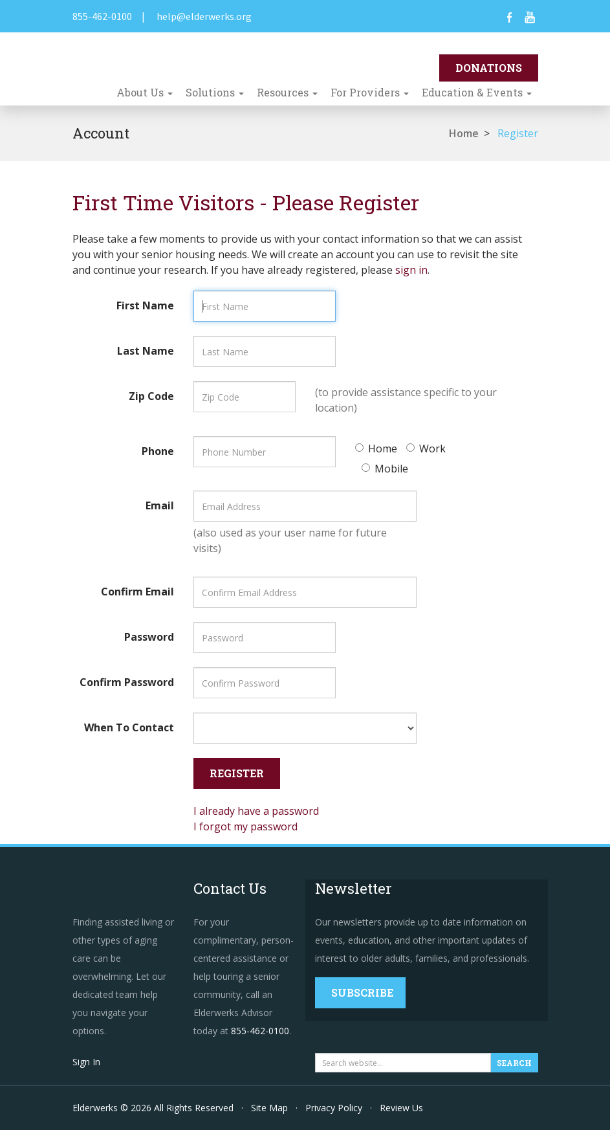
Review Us (401, 1108)
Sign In (86, 1062)
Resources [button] (287, 92)
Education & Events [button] (477, 92)
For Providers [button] (370, 92)
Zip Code (151, 396)
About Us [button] (144, 92)
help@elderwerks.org (204, 16)
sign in (411, 270)
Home (464, 133)
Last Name (145, 351)
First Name (145, 305)
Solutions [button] (215, 92)
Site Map (269, 1108)
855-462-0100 (102, 16)
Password (149, 637)
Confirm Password (127, 682)
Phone (158, 451)
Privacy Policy (333, 1108)
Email (160, 505)
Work (426, 448)
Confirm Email (137, 591)
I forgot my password (245, 826)
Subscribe (362, 992)
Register (517, 133)
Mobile (385, 468)
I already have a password (256, 811)
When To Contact (129, 727)
